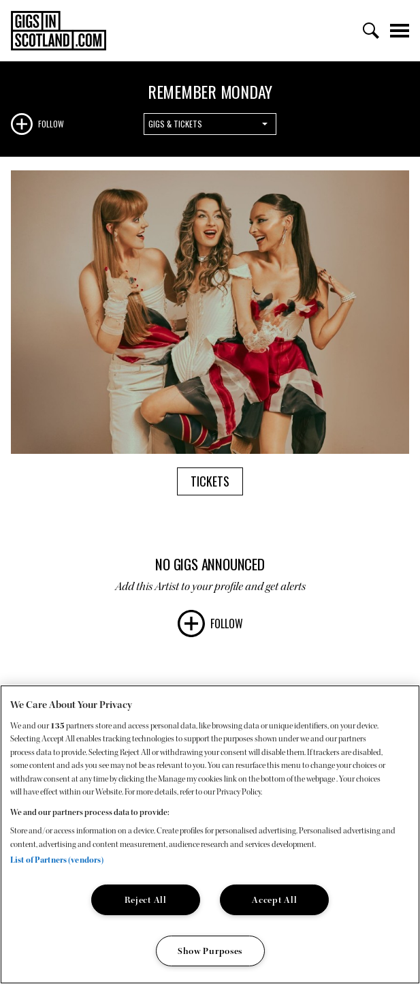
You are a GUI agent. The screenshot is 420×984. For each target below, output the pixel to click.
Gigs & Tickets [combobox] (175, 123)
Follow (51, 123)
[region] (210, 834)
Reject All (146, 900)
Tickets (210, 481)
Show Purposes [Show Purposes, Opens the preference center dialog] (210, 951)
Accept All (274, 900)
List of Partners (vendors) (56, 860)
